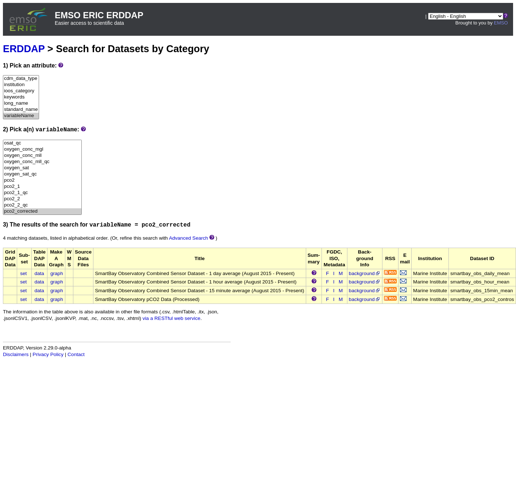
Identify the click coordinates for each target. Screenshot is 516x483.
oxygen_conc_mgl (42, 149)
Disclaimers (15, 354)
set (23, 273)
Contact (76, 354)
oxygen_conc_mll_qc (42, 162)
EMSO (501, 23)
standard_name (21, 110)
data (39, 273)
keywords (21, 97)
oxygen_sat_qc (42, 174)
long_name (21, 103)
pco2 (42, 180)
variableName (21, 116)
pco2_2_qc (42, 205)
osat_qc (42, 143)
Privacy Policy (47, 354)
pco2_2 (42, 199)
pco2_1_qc (42, 193)
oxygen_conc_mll (42, 155)
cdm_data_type (21, 79)
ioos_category (21, 91)
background (365, 273)
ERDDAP (24, 48)
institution (21, 85)
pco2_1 (42, 186)
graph (56, 273)
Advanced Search (188, 238)
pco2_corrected (42, 211)
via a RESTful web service (172, 318)
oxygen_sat (42, 168)
